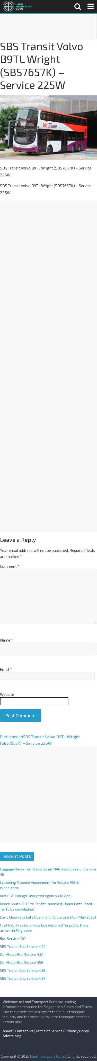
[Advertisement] (48, 26)
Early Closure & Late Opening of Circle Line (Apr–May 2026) (48, 917)
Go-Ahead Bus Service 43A (21, 954)
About (8, 1031)
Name (6, 640)
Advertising (12, 1035)
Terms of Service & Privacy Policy (62, 1031)
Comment (9, 566)
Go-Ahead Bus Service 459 (21, 962)
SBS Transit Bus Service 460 (23, 946)
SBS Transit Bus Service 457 (22, 978)
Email (6, 669)
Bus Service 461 (12, 938)
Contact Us (24, 1031)
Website (7, 694)
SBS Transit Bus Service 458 (22, 970)
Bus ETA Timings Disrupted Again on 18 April (36, 896)
